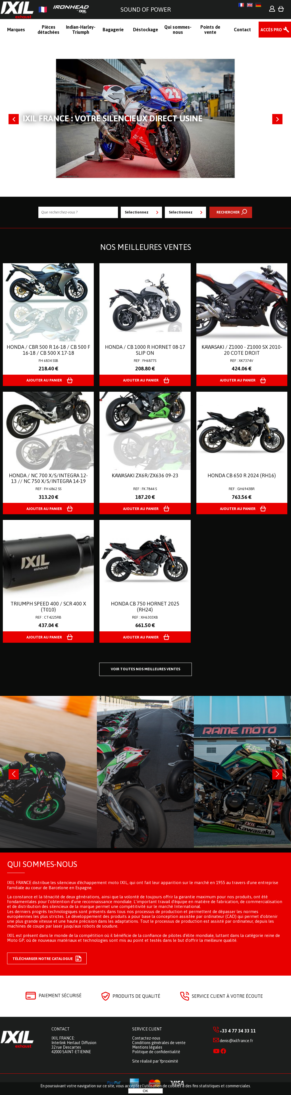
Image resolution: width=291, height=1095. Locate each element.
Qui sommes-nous (42, 864)
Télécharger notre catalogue (47, 958)
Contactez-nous (146, 1038)
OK (145, 1091)
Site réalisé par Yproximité (155, 1061)
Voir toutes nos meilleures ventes (145, 669)
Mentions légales (147, 1047)
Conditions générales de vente (159, 1042)
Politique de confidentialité (156, 1052)
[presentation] (14, 774)
